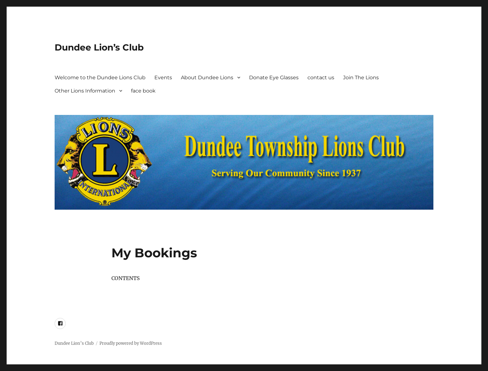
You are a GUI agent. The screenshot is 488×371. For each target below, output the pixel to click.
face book (143, 91)
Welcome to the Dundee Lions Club (100, 78)
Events (163, 78)
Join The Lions (361, 78)
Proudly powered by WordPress (130, 343)
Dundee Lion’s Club (99, 47)
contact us (320, 78)
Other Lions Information (85, 91)
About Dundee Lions (207, 78)
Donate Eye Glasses (274, 78)
